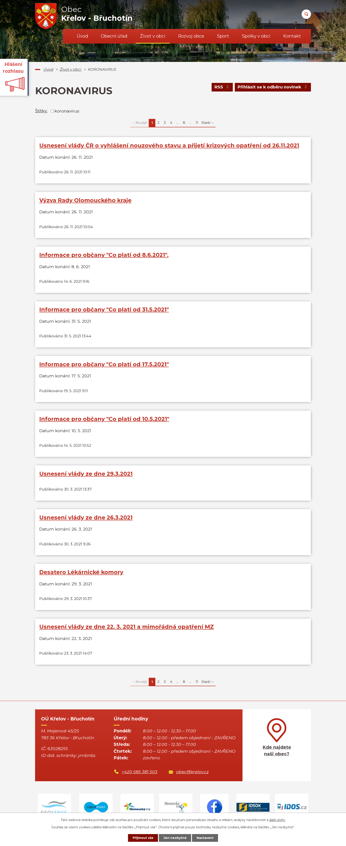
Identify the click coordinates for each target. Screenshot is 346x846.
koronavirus (67, 110)
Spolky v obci (256, 36)
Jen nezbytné (175, 838)
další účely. (277, 820)
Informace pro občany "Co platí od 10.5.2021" (104, 419)
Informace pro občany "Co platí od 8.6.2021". (104, 255)
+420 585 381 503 (139, 772)
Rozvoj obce (191, 36)
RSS (222, 87)
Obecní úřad (114, 36)
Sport (223, 36)
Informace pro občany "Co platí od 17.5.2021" (104, 364)
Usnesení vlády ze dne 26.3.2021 (86, 517)
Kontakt (292, 36)
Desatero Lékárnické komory (81, 572)
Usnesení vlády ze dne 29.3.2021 (86, 473)
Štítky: (41, 110)
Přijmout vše (143, 838)
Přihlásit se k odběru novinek (272, 87)
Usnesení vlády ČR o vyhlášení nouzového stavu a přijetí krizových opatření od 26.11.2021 (169, 145)
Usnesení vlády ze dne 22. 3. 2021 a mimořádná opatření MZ (126, 627)
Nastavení (205, 838)
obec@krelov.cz (192, 772)
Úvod (82, 36)
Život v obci (152, 36)
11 (197, 123)
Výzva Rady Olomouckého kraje (85, 200)
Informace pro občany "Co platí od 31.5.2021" (104, 309)
